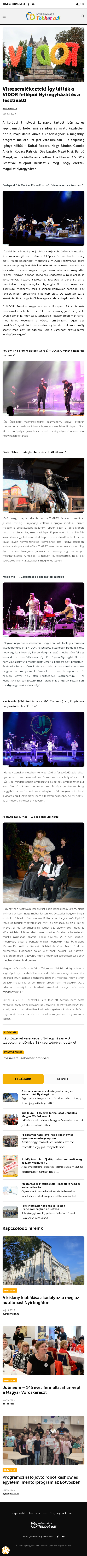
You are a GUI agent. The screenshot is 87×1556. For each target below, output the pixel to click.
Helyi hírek (9, 1290)
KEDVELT (64, 1079)
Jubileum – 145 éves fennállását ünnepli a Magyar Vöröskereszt (49, 1114)
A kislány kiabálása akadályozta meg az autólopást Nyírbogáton (47, 1092)
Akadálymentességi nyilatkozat (38, 1536)
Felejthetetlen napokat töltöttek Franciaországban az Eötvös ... (43, 1207)
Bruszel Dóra (10, 108)
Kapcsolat (19, 1513)
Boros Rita (8, 1403)
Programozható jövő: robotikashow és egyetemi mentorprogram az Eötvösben (41, 1480)
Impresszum (38, 1513)
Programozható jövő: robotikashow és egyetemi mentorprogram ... (47, 1136)
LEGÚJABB (23, 1079)
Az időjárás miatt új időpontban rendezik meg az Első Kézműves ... (51, 1161)
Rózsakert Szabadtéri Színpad (26, 1058)
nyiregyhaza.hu (11, 1314)
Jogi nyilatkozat (61, 1513)
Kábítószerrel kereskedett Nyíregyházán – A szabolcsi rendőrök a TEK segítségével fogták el (39, 1040)
